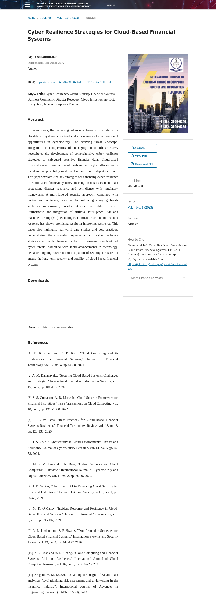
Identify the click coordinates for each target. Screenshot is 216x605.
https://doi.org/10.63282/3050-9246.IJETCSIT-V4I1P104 (73, 82)
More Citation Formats (147, 278)
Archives (45, 17)
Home (31, 17)
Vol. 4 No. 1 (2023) (69, 17)
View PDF (141, 155)
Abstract (139, 147)
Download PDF (144, 164)
